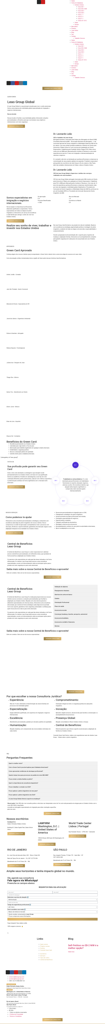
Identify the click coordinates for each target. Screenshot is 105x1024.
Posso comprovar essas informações (20, 916)
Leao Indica (74, 30)
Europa (77, 24)
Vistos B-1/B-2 (82, 20)
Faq (72, 34)
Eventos (73, 28)
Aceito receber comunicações (21, 914)
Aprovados (74, 26)
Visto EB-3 (81, 11)
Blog (72, 32)
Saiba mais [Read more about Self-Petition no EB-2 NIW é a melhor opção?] (71, 952)
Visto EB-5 (81, 13)
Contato (73, 36)
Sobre (73, 1)
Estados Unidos (79, 5)
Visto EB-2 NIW (82, 9)
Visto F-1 (80, 18)
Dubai (76, 22)
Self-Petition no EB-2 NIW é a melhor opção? (83, 947)
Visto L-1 (80, 14)
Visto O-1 (80, 16)
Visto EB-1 (81, 7)
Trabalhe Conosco (80, 38)
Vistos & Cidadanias (77, 3)
